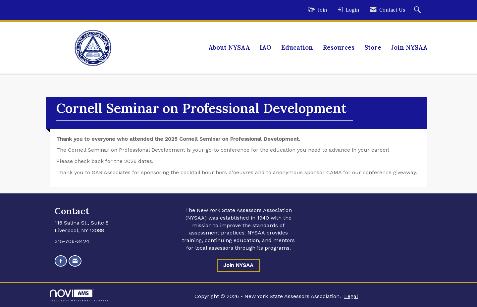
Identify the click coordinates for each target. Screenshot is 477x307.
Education (297, 47)
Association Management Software (79, 295)
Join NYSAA (409, 47)
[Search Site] (418, 10)
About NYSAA (229, 47)
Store (372, 47)
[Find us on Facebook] (61, 261)
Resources (338, 47)
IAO (265, 47)
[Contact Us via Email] (75, 261)
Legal (351, 296)
